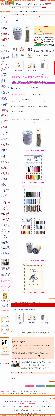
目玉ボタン (3, 62)
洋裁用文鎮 (3, 123)
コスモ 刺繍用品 (4, 102)
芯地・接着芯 (4, 201)
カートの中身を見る (37, 3)
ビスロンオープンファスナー (5, 139)
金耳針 (3, 168)
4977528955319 (52, 21)
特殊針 (3, 169)
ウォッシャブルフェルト (6, 18)
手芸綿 (3, 203)
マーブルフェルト (5, 22)
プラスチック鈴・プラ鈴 (6, 67)
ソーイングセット (5, 128)
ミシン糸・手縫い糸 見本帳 (5, 180)
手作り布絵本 (4, 268)
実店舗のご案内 (4, 252)
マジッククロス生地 (5, 200)
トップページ (14, 14)
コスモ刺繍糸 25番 (5, 103)
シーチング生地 (4, 194)
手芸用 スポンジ (4, 206)
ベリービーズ (4, 45)
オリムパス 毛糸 (4, 76)
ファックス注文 (28, 4)
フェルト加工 (4, 27)
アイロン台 (7, 162)
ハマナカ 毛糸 (4, 73)
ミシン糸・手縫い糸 (21, 342)
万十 (2, 121)
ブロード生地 (4, 195)
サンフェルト (4, 16)
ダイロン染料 (4, 185)
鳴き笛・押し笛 (4, 68)
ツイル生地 (3, 196)
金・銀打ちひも (4, 145)
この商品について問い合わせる (40, 51)
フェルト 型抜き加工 (5, 28)
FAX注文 (52, 52)
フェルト (7, 270)
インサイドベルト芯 (5, 132)
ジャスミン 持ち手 (5, 215)
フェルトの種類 (4, 15)
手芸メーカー (19, 14)
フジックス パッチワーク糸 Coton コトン (31, 342)
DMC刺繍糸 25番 (4, 100)
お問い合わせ (50, 345)
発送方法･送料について (19, 4)
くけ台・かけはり (5, 117)
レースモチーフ (4, 93)
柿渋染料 (3, 184)
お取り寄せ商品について (50, 51)
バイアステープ (4, 149)
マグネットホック (5, 143)
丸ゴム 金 (3, 156)
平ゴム (3, 154)
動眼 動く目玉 (4, 61)
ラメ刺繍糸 (7, 108)
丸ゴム (6, 154)
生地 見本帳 (4, 191)
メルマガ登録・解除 (5, 235)
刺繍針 (5, 169)
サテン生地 (3, 197)
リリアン (6, 150)
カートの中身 (51, 50)
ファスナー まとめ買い (5, 140)
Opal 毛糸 (3, 81)
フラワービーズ (4, 44)
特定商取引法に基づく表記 (37, 4)
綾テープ (3, 150)
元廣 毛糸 (3, 79)
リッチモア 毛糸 (4, 74)
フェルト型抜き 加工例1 (6, 29)
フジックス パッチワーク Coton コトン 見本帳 (37, 101)
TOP (5, 401)
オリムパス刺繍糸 (5, 104)
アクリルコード (4, 148)
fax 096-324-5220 (29, 415)
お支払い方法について (19, 3)
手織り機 (6, 86)
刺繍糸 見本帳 (4, 109)
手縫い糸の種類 (4, 179)
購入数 (35, 33)
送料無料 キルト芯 (5, 209)
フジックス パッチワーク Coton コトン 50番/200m (21, 99)
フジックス (23, 14)
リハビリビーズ (4, 46)
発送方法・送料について (6, 248)
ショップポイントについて (5, 240)
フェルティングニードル (6, 34)
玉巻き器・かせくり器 (5, 87)
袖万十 (5, 121)
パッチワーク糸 (4, 126)
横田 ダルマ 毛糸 (4, 75)
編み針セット (4, 88)
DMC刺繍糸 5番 (4, 99)
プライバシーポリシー (36, 401)
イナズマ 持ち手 (4, 214)
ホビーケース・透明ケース (5, 57)
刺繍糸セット (4, 108)
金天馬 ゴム (4, 160)
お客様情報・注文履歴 (44, 50)
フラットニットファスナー (5, 138)
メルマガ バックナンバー (5, 253)
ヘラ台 (3, 116)
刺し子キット (4, 114)
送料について (37, 50)
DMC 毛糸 (3, 80)
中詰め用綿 (6, 203)
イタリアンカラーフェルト (5, 23)
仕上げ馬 (3, 122)
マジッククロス (5, 274)
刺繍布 (3, 97)
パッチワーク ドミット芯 (5, 212)
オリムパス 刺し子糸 (5, 111)
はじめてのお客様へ (5, 237)
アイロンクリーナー (5, 163)
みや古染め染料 (4, 186)
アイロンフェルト (5, 21)
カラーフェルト (4, 17)
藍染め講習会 (7, 189)
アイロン (3, 162)
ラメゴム (3, 155)
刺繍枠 (6, 97)
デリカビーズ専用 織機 (5, 51)
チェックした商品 (29, 3)
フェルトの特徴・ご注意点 (5, 246)
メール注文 (48, 52)
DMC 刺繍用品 (4, 98)
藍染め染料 (3, 189)
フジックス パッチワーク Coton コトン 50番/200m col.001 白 (45, 71)
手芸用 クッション (5, 207)
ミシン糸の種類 (4, 178)
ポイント (50, 4)
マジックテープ (4, 273)
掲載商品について (5, 243)
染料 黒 (3, 183)
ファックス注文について (6, 241)
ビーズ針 (8, 169)
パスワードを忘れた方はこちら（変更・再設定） (44, 406)
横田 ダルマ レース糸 (5, 92)
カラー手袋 (3, 55)
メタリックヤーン (5, 151)
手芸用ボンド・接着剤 (5, 56)
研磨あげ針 (6, 168)
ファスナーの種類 (5, 134)
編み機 (3, 86)
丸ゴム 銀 (3, 157)
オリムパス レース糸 (5, 91)
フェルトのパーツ (5, 26)
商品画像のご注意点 (5, 242)
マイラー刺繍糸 (4, 105)
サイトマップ (4, 254)
